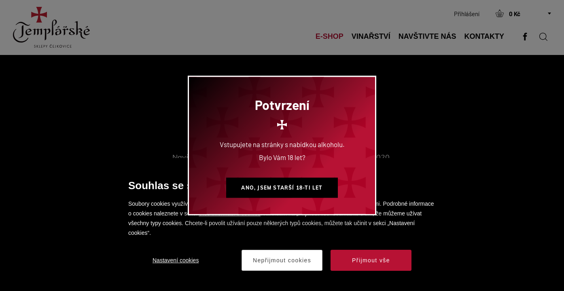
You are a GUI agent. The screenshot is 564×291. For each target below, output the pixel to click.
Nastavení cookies (176, 260)
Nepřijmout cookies (282, 260)
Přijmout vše (371, 260)
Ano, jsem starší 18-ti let (281, 188)
